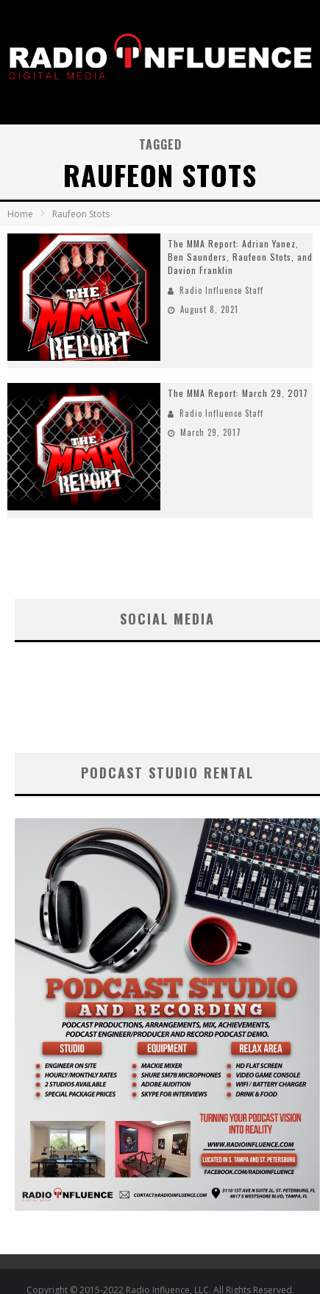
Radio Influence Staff (221, 290)
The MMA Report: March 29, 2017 (238, 393)
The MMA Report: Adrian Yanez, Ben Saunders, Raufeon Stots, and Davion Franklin (240, 256)
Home (20, 214)
